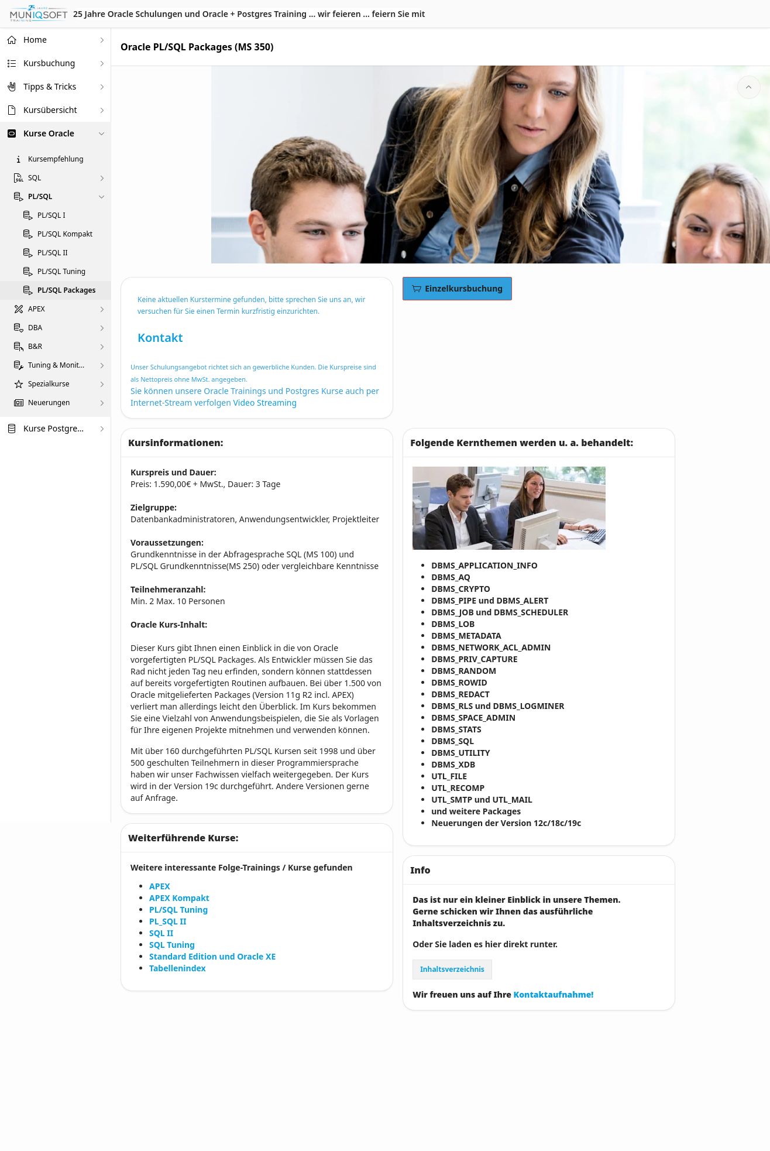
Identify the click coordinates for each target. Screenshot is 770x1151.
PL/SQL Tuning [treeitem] (61, 271)
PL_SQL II (167, 921)
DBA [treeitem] (35, 328)
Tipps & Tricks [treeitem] (49, 86)
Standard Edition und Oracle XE (212, 956)
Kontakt (160, 337)
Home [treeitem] (35, 39)
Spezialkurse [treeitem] (48, 384)
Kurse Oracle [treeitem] (48, 133)
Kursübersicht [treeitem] (50, 109)
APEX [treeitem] (36, 309)
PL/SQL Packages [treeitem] (66, 290)
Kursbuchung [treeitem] (49, 62)
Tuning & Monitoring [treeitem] (58, 365)
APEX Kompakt (179, 897)
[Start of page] (749, 87)
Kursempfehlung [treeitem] (56, 159)
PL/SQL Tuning (178, 909)
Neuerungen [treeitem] (49, 402)
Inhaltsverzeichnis (452, 969)
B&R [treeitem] (35, 346)
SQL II (161, 932)
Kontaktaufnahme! (555, 994)
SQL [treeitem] (34, 178)
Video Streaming (265, 402)
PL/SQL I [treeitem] (51, 215)
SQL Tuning (172, 944)
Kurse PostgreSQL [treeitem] (55, 428)
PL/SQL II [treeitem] (52, 253)
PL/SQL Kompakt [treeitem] (64, 234)
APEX (159, 886)
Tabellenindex (177, 968)
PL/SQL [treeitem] (40, 196)
